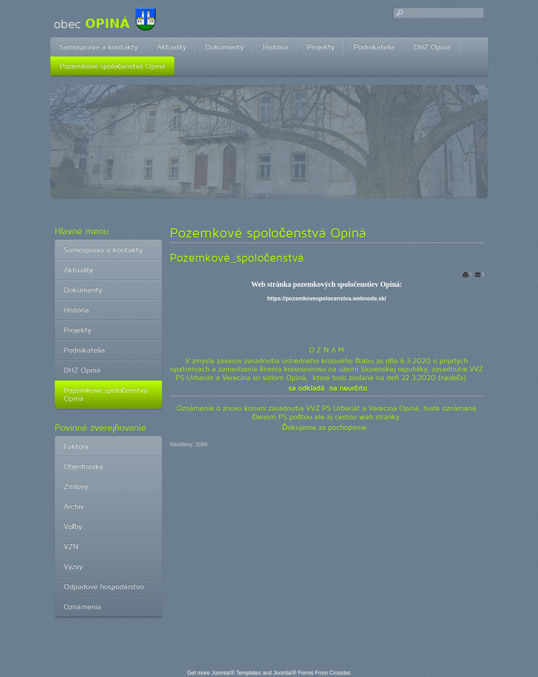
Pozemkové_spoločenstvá (236, 257)
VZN (71, 546)
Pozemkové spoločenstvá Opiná (112, 66)
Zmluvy (76, 486)
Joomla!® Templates (236, 673)
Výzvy (73, 566)
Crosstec (340, 673)
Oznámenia (82, 606)
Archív (74, 506)
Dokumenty (224, 46)
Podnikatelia (374, 46)
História (275, 46)
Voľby (73, 526)
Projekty (320, 46)
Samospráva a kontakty (98, 46)
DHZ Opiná (432, 46)
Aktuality (171, 46)
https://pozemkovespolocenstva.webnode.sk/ (326, 298)
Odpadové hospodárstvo (104, 586)
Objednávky (83, 466)
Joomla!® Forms (293, 673)
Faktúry (76, 446)
